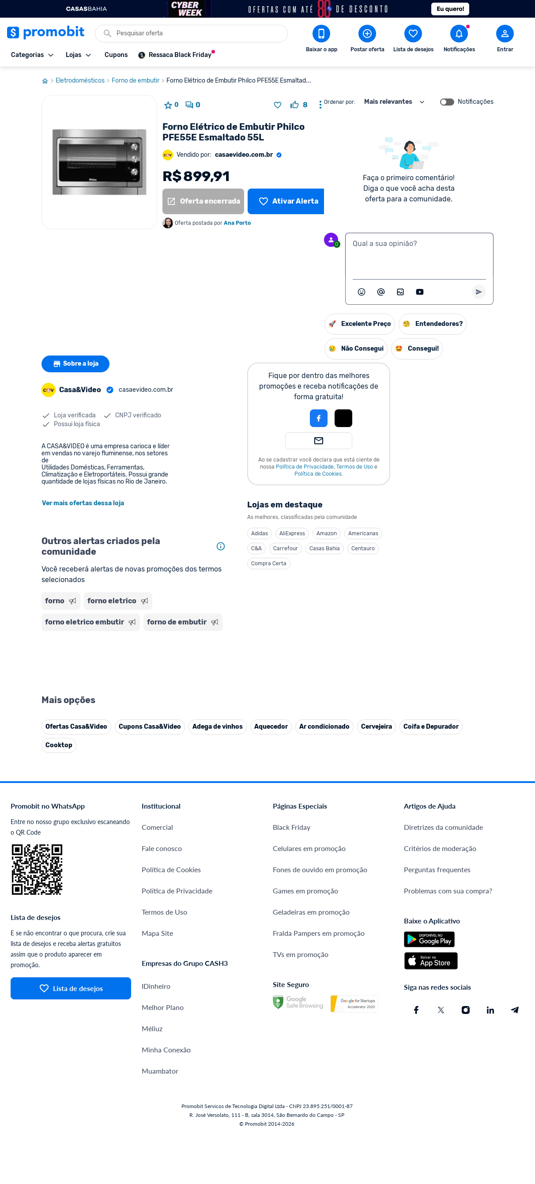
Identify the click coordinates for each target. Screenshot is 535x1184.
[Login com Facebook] (319, 418)
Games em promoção (305, 890)
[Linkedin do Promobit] (490, 1010)
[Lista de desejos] (288, 201)
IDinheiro (156, 986)
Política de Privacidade (305, 467)
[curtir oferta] (299, 105)
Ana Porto (237, 223)
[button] (289, 418)
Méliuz (152, 1028)
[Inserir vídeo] (420, 292)
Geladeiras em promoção (311, 912)
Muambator (160, 1071)
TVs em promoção (300, 954)
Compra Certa (268, 563)
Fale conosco (162, 848)
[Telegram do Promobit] (515, 1010)
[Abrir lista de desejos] (413, 40)
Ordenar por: (339, 102)
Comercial (157, 827)
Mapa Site (157, 933)
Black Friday (291, 827)
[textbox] (419, 254)
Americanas (363, 533)
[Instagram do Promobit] (465, 1010)
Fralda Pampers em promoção (319, 933)
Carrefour (285, 548)
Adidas (259, 533)
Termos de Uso (354, 467)
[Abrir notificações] (459, 40)
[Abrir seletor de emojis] (361, 292)
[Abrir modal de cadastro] (505, 40)
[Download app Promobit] (321, 40)
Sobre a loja (75, 363)
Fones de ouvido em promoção (320, 869)
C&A (256, 548)
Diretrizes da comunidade (443, 827)
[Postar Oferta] (367, 40)
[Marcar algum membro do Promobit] (381, 292)
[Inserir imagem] (400, 292)
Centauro (363, 548)
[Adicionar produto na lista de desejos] (277, 105)
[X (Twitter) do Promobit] (441, 1010)
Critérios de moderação (440, 848)
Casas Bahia (324, 548)
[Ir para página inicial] (48, 80)
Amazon (326, 533)
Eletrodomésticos (84, 80)
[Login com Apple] (343, 418)
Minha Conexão (166, 1049)
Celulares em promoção (309, 848)
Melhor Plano (163, 1007)
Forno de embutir (139, 80)
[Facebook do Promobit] (416, 1010)
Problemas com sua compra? (448, 890)
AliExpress (292, 533)
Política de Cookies (318, 474)
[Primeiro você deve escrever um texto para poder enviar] (479, 292)
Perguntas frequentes (437, 869)
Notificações (476, 102)
